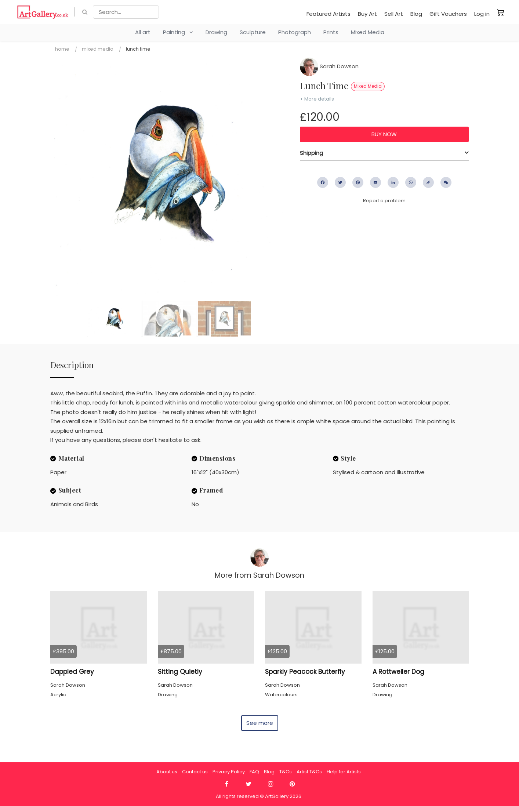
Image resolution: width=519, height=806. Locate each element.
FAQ (254, 771)
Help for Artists (344, 771)
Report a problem (384, 200)
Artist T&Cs (309, 771)
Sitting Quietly (180, 671)
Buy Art (367, 14)
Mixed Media (367, 32)
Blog (416, 14)
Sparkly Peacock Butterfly (305, 671)
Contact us (195, 771)
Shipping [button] (311, 153)
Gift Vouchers (448, 14)
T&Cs (285, 771)
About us (166, 771)
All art (142, 32)
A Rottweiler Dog (398, 671)
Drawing (216, 32)
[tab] (384, 153)
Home (62, 49)
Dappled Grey (72, 671)
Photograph (294, 32)
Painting (178, 32)
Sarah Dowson (329, 66)
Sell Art (393, 14)
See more (259, 723)
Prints (330, 32)
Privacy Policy (229, 771)
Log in (482, 14)
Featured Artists (328, 14)
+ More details (317, 98)
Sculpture (253, 32)
